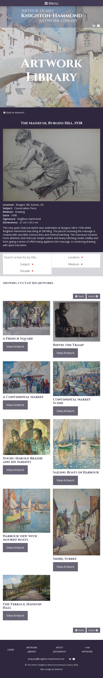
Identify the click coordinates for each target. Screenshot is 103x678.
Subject (27, 264)
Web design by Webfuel (51, 669)
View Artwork (15, 346)
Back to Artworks (13, 112)
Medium (76, 264)
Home (10, 649)
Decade (27, 271)
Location (76, 257)
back (79, 296)
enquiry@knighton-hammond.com (46, 658)
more (93, 296)
